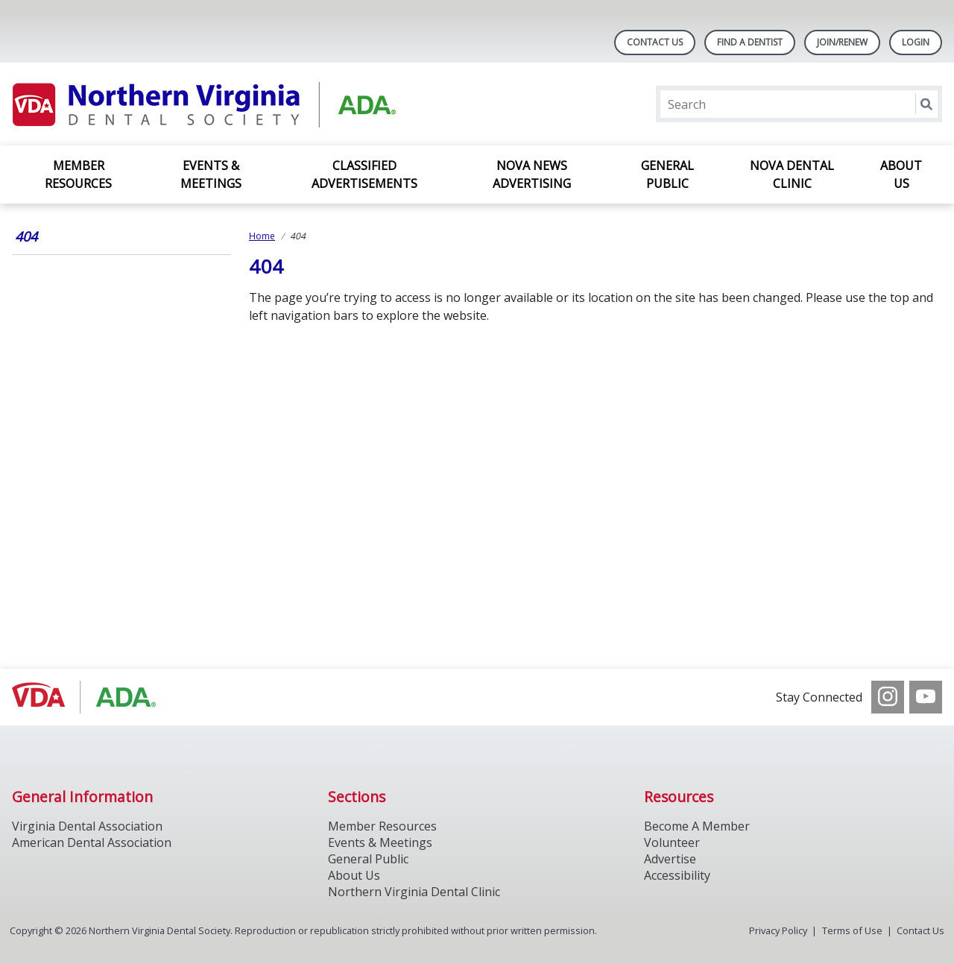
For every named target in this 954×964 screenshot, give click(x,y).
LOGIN (915, 42)
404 (26, 236)
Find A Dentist (750, 42)
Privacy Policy (778, 930)
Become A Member (697, 826)
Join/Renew (842, 42)
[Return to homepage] (204, 104)
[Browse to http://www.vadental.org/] (87, 697)
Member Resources (78, 174)
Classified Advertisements (364, 174)
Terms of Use (852, 930)
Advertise (670, 859)
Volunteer (672, 842)
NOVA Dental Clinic (792, 174)
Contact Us (655, 42)
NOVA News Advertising (532, 174)
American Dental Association (91, 842)
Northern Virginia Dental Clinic (414, 891)
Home (262, 236)
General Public (667, 174)
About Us (901, 174)
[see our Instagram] (887, 697)
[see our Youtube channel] (925, 697)
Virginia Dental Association (87, 826)
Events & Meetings (210, 174)
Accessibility (677, 875)
